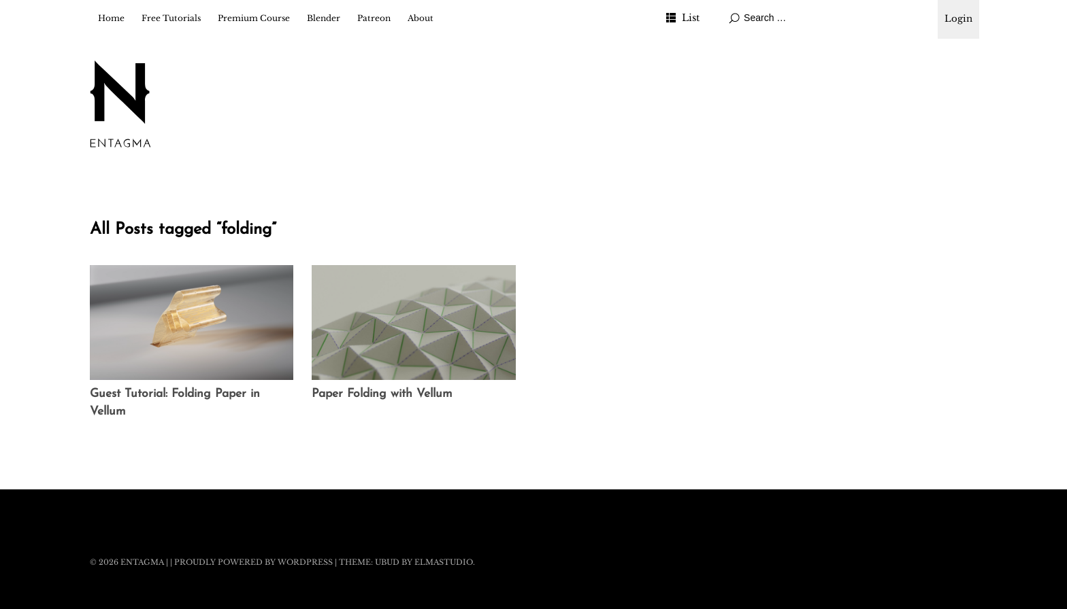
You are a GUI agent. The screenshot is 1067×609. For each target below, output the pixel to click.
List (691, 18)
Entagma (142, 562)
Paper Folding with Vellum (382, 394)
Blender (323, 18)
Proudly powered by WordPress (253, 562)
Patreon (374, 18)
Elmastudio (443, 562)
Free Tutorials (171, 18)
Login (958, 18)
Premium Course (254, 18)
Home (111, 18)
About (420, 18)
